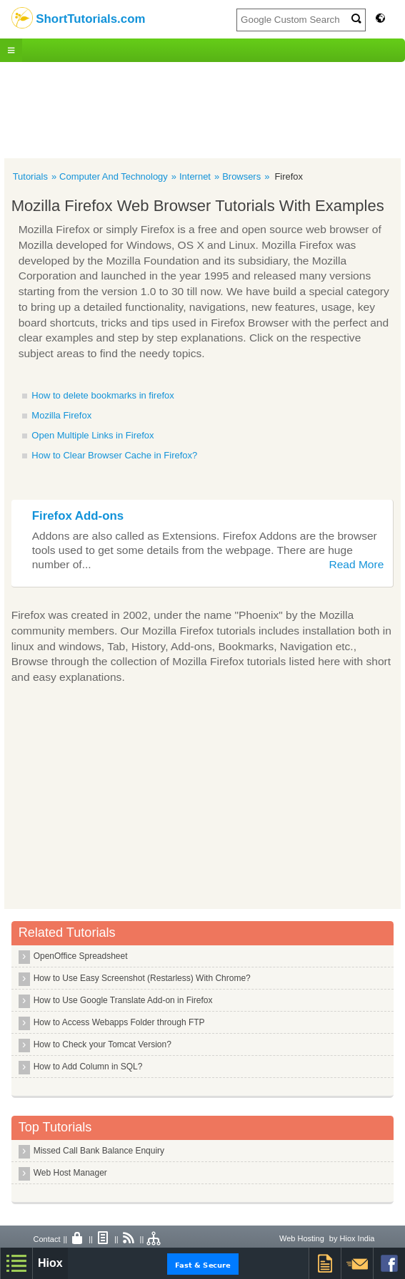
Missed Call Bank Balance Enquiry (99, 1151)
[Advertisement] (202, 108)
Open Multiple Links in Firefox (92, 435)
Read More (356, 564)
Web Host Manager (70, 1173)
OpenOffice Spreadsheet (81, 956)
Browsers (241, 176)
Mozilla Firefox (61, 415)
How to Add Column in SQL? (88, 1067)
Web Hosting (301, 1238)
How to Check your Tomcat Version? (102, 1044)
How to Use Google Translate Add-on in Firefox (123, 1000)
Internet (195, 176)
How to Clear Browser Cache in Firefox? (114, 455)
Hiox (50, 1263)
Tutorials (30, 176)
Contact (47, 1239)
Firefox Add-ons (78, 516)
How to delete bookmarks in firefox (102, 395)
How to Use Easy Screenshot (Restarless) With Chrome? (142, 978)
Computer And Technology (113, 176)
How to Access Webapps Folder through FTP (119, 1022)
